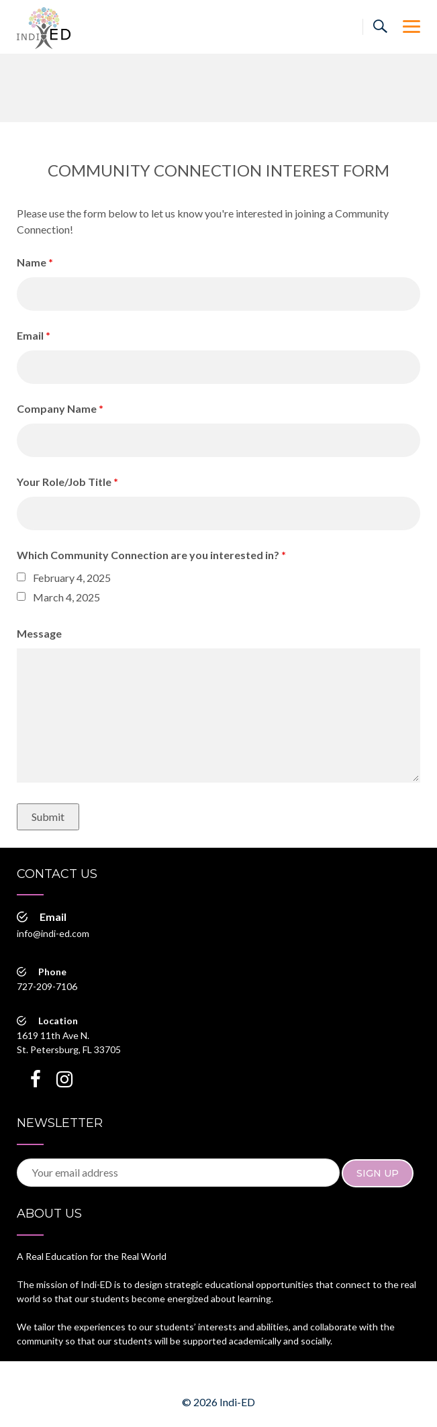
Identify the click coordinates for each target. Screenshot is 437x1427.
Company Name (60, 408)
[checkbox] (21, 577)
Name (35, 262)
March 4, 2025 (66, 597)
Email (33, 335)
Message (39, 633)
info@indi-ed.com (53, 933)
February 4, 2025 (72, 577)
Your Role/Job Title (67, 481)
